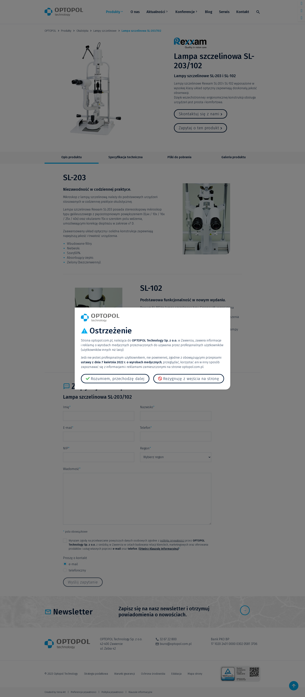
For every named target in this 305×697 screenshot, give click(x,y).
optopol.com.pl (102, 340)
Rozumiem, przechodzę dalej (118, 378)
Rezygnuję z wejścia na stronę (191, 378)
